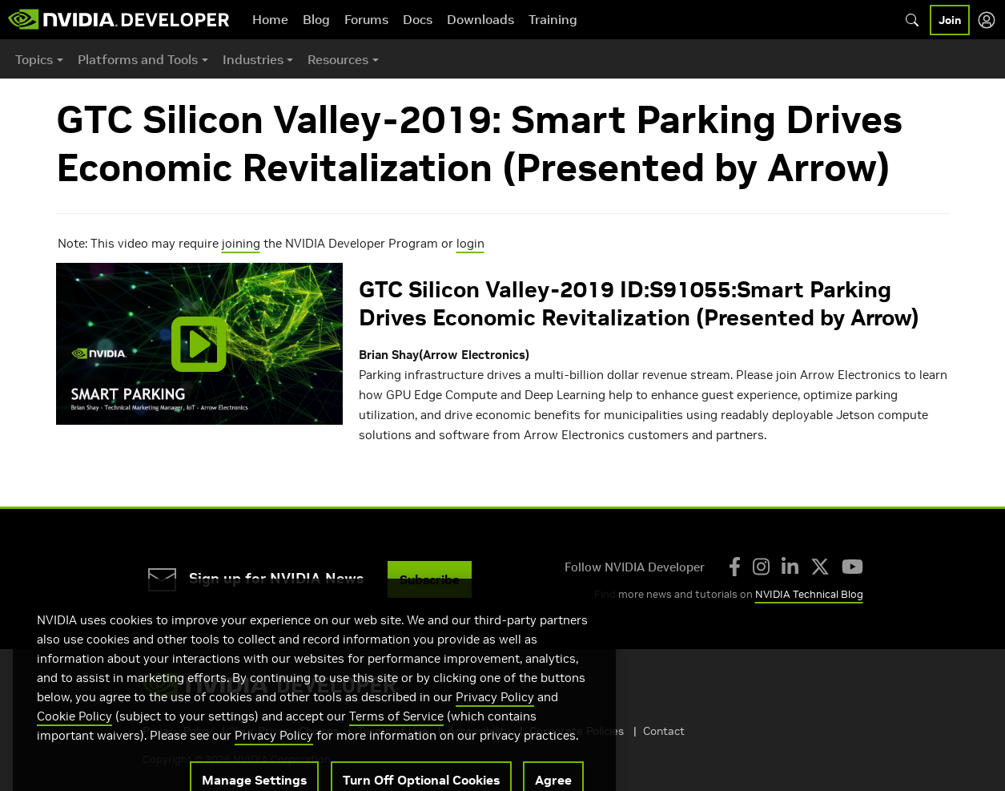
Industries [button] (253, 59)
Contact (664, 731)
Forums (366, 19)
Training (553, 19)
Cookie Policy (74, 736)
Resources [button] (338, 59)
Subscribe (430, 579)
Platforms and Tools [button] (138, 59)
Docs (417, 19)
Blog (316, 19)
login (470, 243)
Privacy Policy (495, 716)
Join (950, 20)
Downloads (480, 19)
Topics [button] (34, 59)
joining (241, 243)
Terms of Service (396, 736)
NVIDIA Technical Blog (809, 594)
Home (270, 19)
